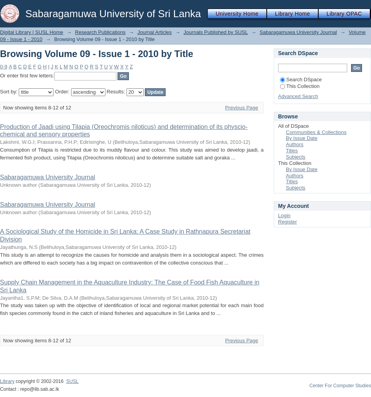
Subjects (295, 157)
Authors (294, 144)
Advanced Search (298, 96)
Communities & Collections (316, 132)
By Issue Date (301, 138)
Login (284, 215)
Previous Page (241, 108)
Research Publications (100, 32)
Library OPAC (344, 14)
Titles (292, 151)
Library (7, 381)
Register (287, 222)
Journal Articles (154, 32)
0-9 (3, 67)
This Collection (299, 86)
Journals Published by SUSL (216, 32)
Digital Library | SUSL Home (31, 32)
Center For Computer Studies (340, 385)
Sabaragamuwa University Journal (298, 32)
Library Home (292, 14)
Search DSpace (301, 79)
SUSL (72, 381)
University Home (237, 14)
